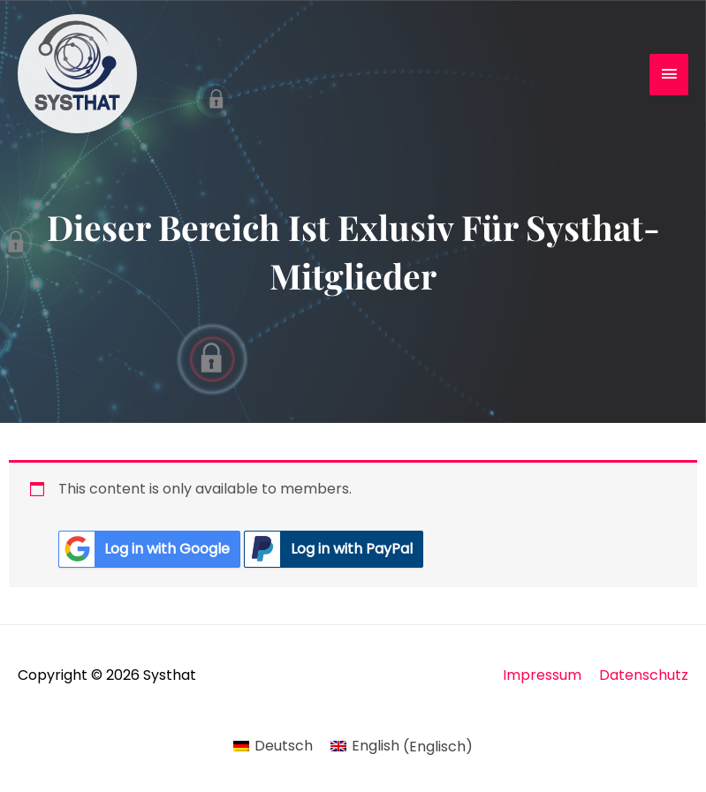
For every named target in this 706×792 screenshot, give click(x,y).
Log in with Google (144, 549)
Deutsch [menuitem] (283, 745)
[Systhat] (77, 73)
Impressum (542, 675)
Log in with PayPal (328, 549)
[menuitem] (273, 747)
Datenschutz (643, 675)
